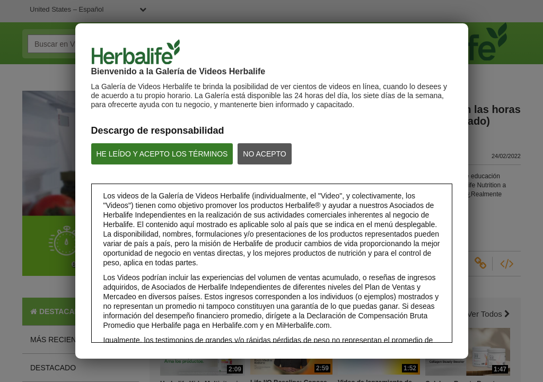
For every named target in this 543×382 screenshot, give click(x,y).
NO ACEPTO (264, 154)
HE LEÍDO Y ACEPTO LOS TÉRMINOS (162, 154)
